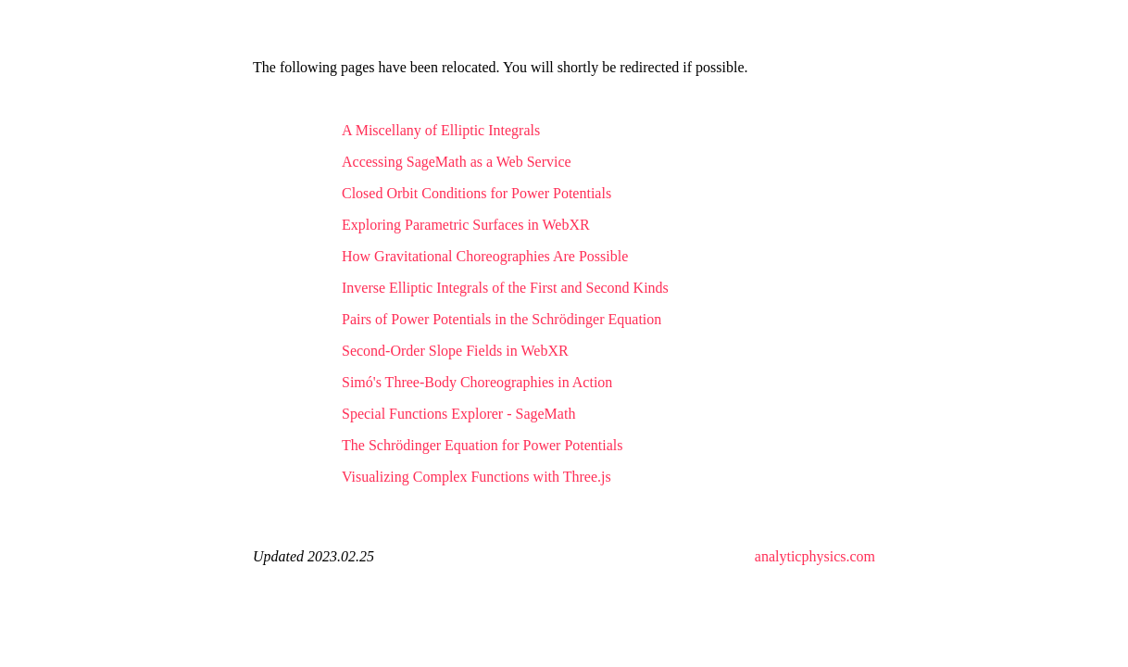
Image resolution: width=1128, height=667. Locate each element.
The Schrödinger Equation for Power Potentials (482, 445)
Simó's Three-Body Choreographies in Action (477, 382)
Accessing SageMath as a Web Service (456, 162)
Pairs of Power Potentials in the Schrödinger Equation (501, 319)
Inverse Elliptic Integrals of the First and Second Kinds (505, 288)
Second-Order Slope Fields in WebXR (455, 351)
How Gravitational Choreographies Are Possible (485, 256)
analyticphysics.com (815, 556)
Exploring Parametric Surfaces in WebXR (466, 225)
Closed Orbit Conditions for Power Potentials (476, 193)
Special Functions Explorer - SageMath (458, 414)
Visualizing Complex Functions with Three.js (476, 477)
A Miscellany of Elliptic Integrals (441, 130)
